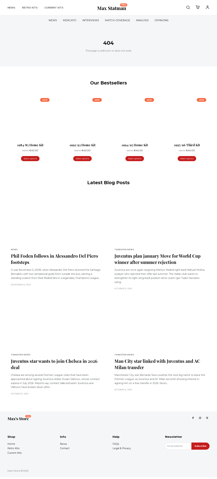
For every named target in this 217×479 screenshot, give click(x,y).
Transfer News (124, 250)
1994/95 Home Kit (135, 145)
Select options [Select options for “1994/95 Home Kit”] (134, 159)
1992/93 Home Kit (82, 145)
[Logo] (112, 7)
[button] (188, 7)
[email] (178, 447)
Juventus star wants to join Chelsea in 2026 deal (51, 365)
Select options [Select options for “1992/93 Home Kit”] (82, 159)
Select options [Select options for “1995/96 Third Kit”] (187, 159)
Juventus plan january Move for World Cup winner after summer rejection (155, 260)
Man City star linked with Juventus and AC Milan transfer (156, 365)
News (14, 250)
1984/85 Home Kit (30, 145)
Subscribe (200, 447)
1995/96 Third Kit (187, 145)
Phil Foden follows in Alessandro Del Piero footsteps (51, 260)
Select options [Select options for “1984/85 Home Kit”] (30, 159)
